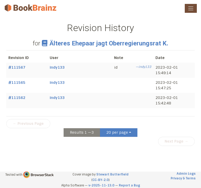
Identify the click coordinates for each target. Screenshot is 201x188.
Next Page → (176, 141)
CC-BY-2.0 (100, 180)
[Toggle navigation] (191, 8)
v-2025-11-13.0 (101, 185)
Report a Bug (129, 185)
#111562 (16, 97)
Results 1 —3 (82, 132)
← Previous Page (28, 123)
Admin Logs (186, 174)
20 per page (117, 132)
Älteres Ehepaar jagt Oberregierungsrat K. (105, 43)
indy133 (57, 67)
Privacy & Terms (183, 178)
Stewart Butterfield (112, 174)
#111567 (16, 67)
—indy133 (143, 67)
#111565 (16, 82)
